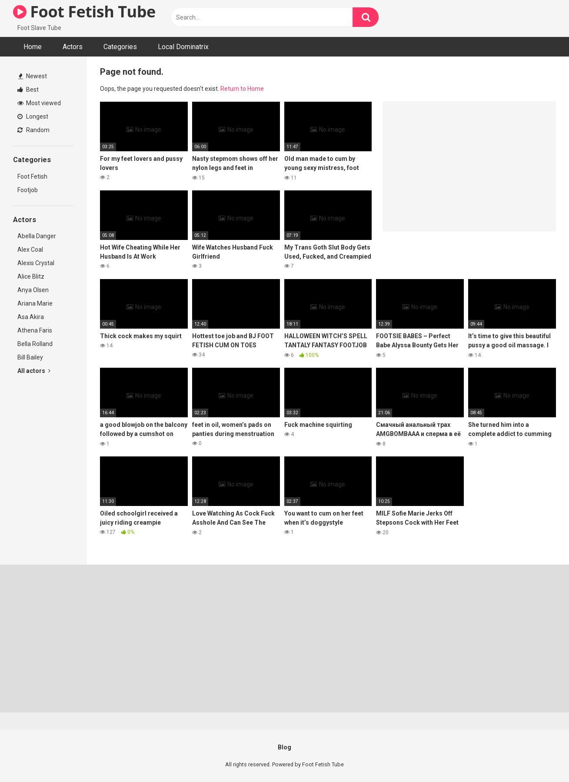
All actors (33, 370)
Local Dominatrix (183, 47)
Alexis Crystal (35, 263)
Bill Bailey (30, 357)
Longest (32, 116)
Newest (32, 76)
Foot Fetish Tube (84, 11)
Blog (284, 747)
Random (33, 129)
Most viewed (39, 103)
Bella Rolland (35, 343)
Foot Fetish (32, 176)
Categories (120, 47)
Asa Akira (30, 316)
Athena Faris (34, 330)
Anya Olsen (33, 289)
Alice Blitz (30, 276)
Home (32, 47)
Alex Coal (30, 249)
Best (28, 89)
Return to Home (242, 88)
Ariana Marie (35, 303)
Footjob (27, 189)
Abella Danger (36, 236)
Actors (73, 47)
